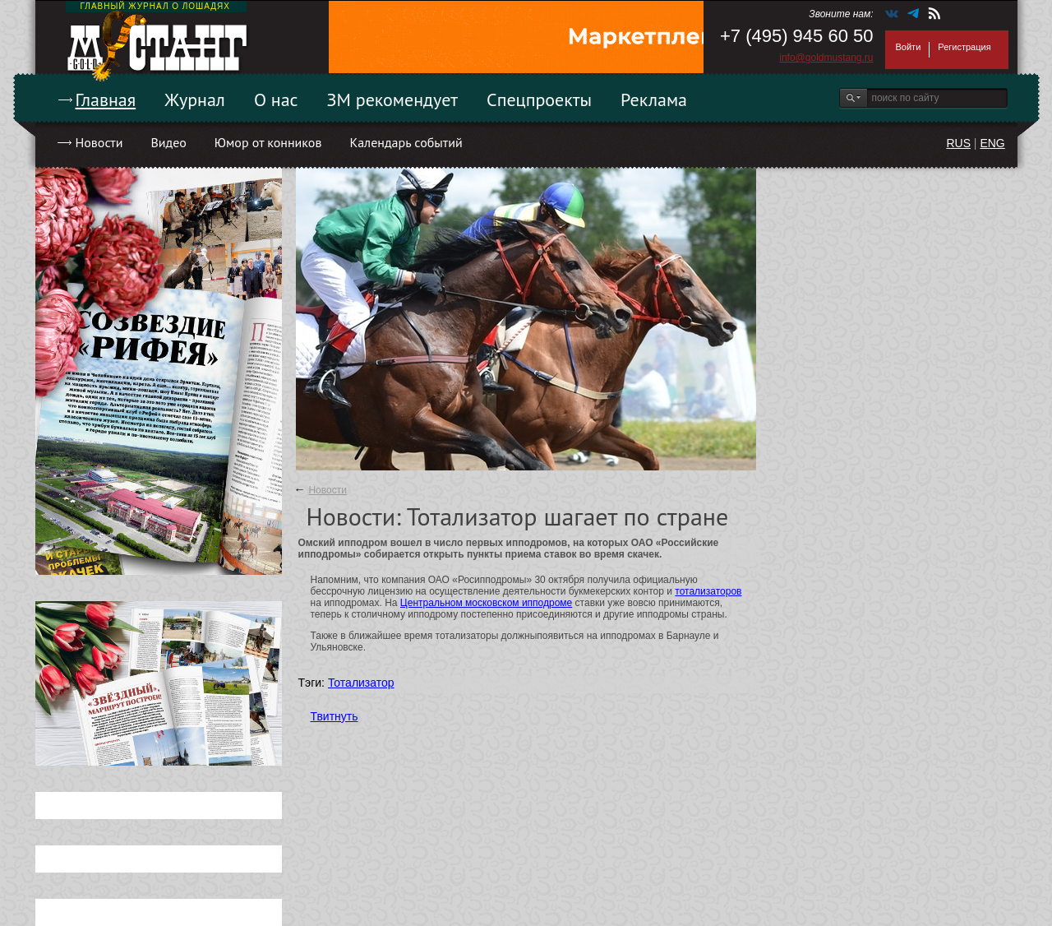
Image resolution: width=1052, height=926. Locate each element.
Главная (106, 99)
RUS (958, 143)
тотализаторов (708, 591)
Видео (168, 142)
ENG (992, 143)
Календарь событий (405, 142)
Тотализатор (361, 682)
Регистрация (964, 47)
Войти (908, 47)
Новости (99, 142)
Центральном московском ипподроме (486, 603)
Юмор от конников (268, 142)
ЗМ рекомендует (393, 99)
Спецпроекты (539, 99)
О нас (276, 99)
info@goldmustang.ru (826, 57)
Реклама (654, 99)
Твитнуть (334, 716)
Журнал (194, 99)
